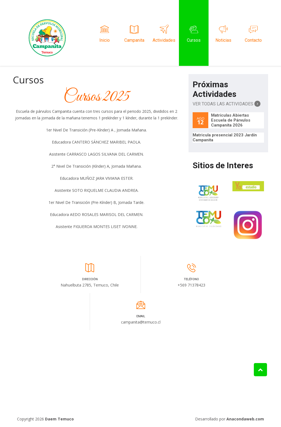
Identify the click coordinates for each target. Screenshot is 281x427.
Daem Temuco (59, 419)
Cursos (194, 33)
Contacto (253, 33)
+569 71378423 (191, 285)
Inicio (104, 33)
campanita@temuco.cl (141, 322)
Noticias (223, 33)
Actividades (164, 33)
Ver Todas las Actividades (226, 104)
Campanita (134, 33)
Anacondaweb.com (245, 419)
